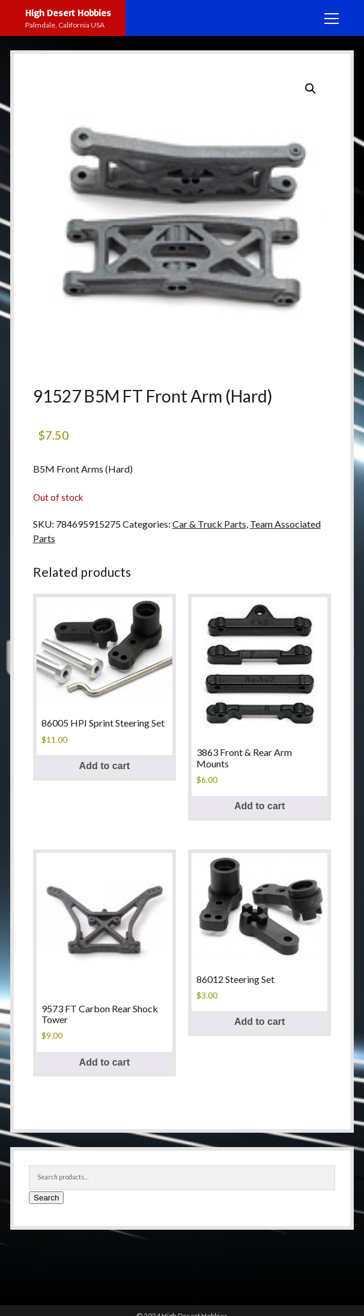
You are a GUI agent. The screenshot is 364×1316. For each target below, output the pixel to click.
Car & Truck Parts (209, 524)
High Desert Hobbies (68, 13)
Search (46, 1197)
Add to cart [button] (104, 766)
